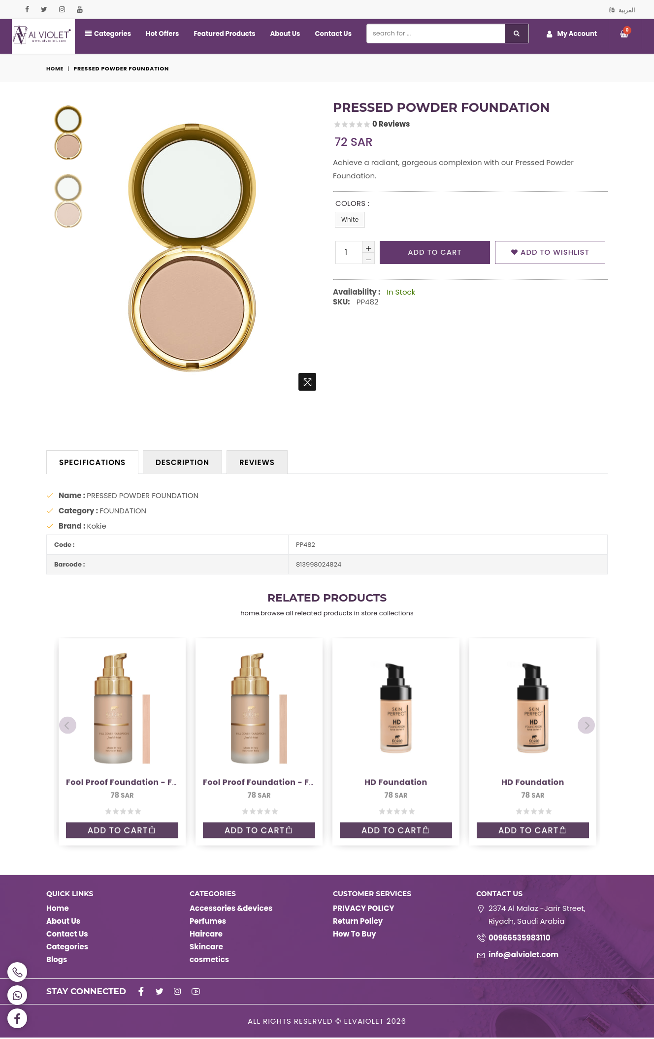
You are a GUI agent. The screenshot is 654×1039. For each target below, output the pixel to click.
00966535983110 (520, 939)
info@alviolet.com (523, 956)
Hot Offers (161, 33)
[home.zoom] (307, 382)
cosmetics (209, 961)
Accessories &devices (231, 910)
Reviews (257, 462)
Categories (108, 33)
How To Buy (354, 935)
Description (182, 462)
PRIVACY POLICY (363, 910)
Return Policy (358, 922)
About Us (282, 33)
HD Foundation (395, 746)
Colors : (352, 203)
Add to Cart (122, 795)
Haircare (206, 935)
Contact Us (330, 33)
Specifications (92, 462)
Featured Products (223, 33)
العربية (622, 10)
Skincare (206, 948)
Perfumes (208, 922)
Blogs (56, 961)
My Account (571, 34)
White (350, 219)
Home (55, 68)
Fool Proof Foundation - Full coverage (145, 746)
